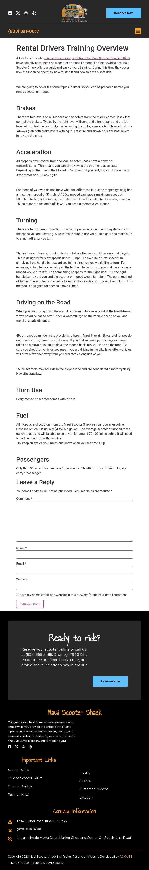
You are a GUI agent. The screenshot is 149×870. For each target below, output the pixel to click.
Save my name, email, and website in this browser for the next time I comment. (74, 595)
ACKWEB (126, 856)
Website (21, 579)
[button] (138, 31)
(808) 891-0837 (23, 31)
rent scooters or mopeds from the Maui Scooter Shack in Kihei (87, 58)
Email (21, 563)
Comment (24, 498)
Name (21, 548)
